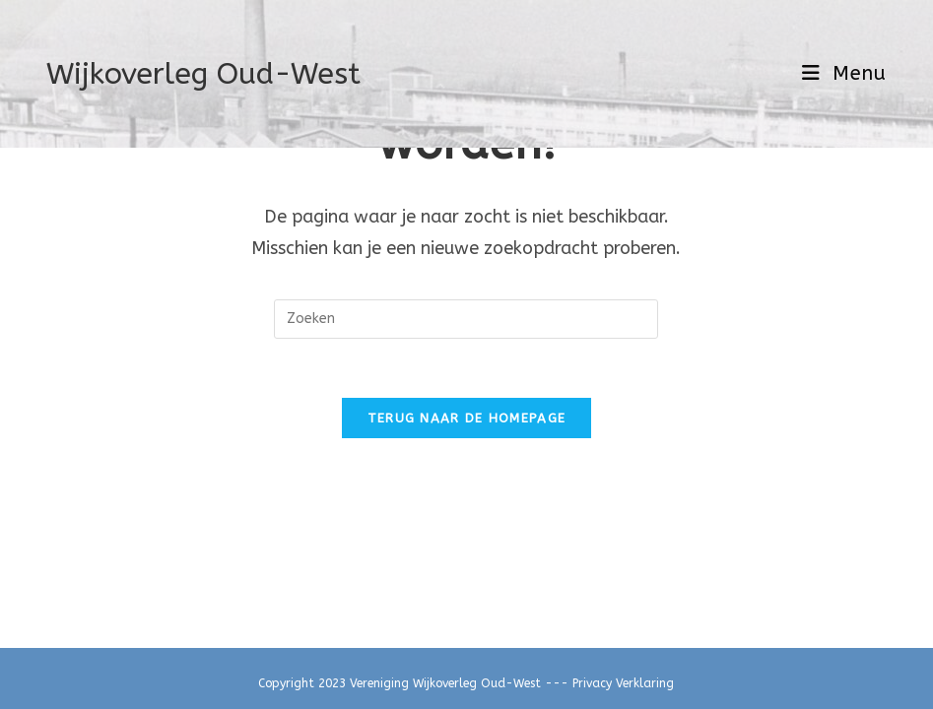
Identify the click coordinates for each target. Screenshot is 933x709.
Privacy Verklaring (623, 683)
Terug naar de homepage (466, 418)
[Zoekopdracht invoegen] (466, 319)
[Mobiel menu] (844, 74)
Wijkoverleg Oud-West (203, 74)
